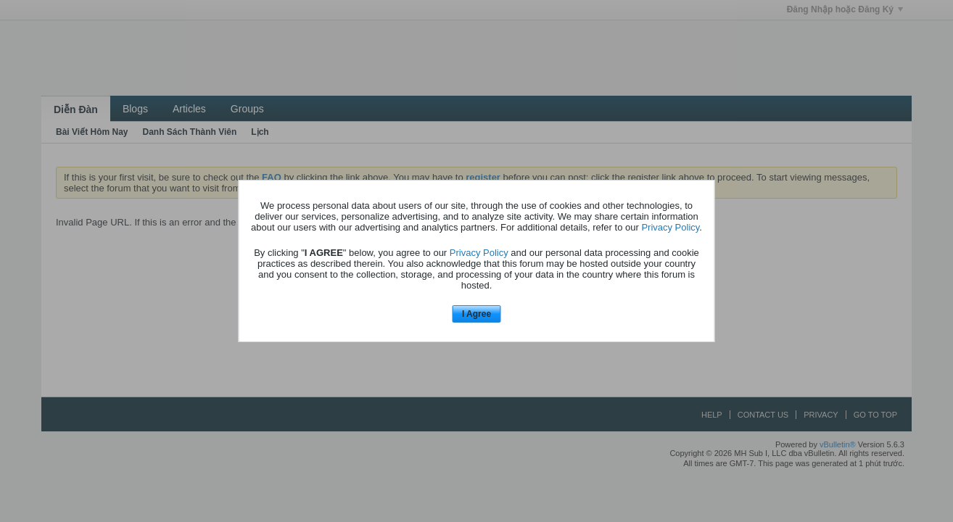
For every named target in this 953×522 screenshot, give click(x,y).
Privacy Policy (670, 227)
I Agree (476, 314)
